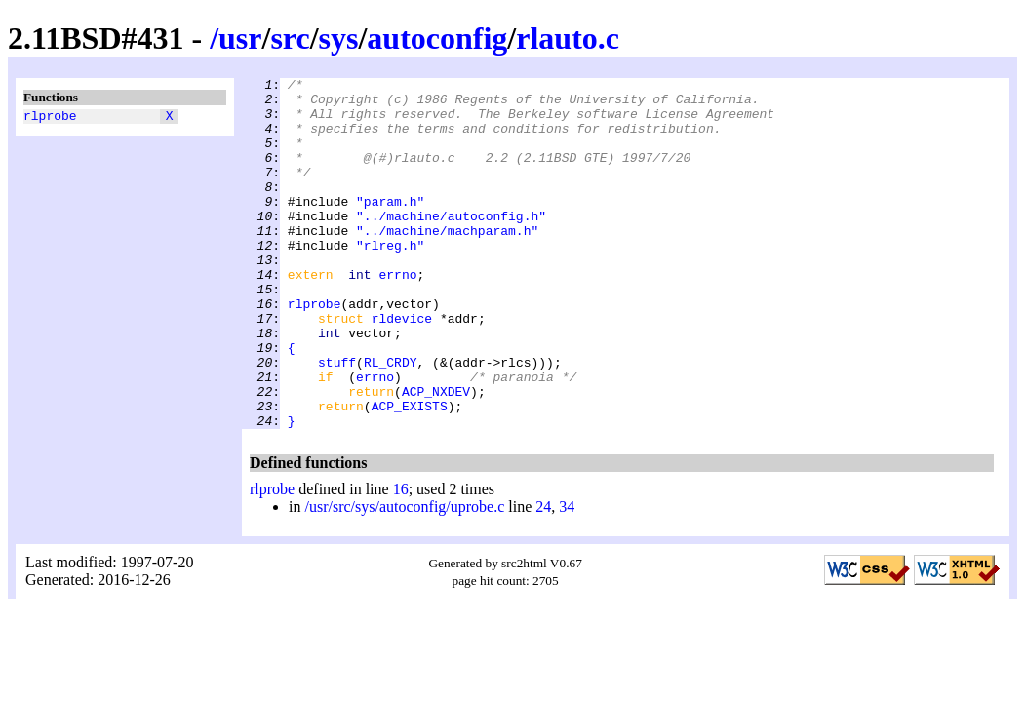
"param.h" (390, 227)
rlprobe (50, 118)
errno (397, 315)
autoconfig (437, 38)
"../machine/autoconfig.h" (451, 245)
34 (566, 576)
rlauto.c (567, 38)
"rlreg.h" (390, 280)
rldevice (402, 367)
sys (339, 38)
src (289, 38)
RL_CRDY (390, 420)
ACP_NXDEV (436, 455)
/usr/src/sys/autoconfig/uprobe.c (404, 576)
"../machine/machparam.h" (447, 262)
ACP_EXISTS (410, 473)
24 (543, 576)
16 (401, 559)
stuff (337, 420)
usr (239, 38)
